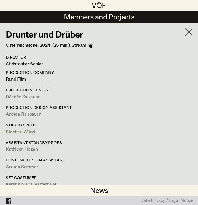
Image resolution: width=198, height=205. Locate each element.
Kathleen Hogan (22, 148)
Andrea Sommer (22, 166)
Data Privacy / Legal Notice (166, 201)
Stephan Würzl (20, 131)
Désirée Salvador (23, 96)
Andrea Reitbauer (23, 113)
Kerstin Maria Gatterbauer (32, 183)
